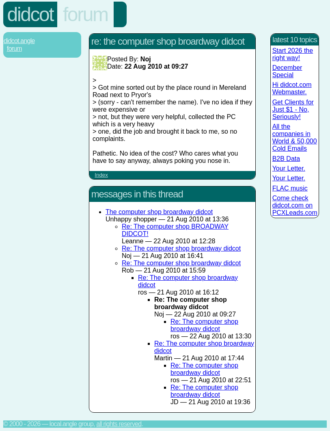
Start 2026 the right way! (292, 54)
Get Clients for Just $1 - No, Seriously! (293, 109)
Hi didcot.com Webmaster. (292, 88)
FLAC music (290, 188)
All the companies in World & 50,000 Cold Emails (294, 137)
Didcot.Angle (19, 40)
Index (101, 175)
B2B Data (286, 158)
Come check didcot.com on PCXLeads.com (294, 205)
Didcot (30, 14)
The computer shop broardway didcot (159, 211)
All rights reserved (118, 423)
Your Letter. (288, 168)
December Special (287, 71)
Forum (85, 14)
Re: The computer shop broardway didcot (181, 248)
